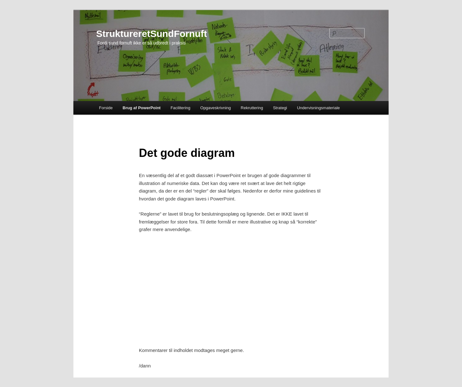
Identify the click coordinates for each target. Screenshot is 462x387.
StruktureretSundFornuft (151, 33)
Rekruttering (252, 107)
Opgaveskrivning (215, 107)
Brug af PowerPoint (142, 107)
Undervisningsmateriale (318, 107)
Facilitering (180, 107)
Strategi (280, 107)
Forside (106, 107)
